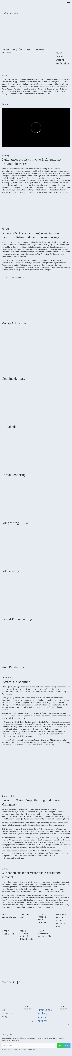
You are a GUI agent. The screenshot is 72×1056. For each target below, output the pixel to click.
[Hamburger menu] (68, 3)
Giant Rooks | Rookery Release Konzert (45, 1016)
